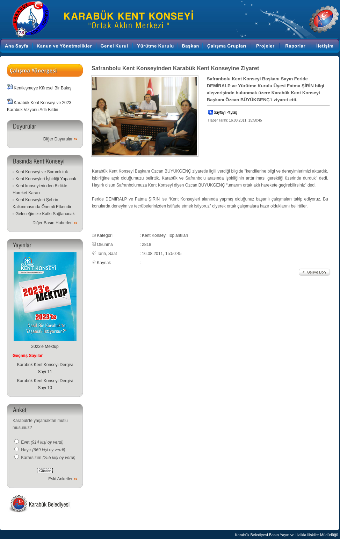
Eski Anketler (60, 478)
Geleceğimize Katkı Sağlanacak (44, 213)
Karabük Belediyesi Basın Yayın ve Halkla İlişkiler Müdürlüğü (286, 535)
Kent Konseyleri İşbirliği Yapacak (45, 178)
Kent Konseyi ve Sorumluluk (41, 171)
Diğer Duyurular (58, 139)
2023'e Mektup (44, 346)
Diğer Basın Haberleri (52, 222)
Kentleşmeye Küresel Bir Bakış (42, 88)
